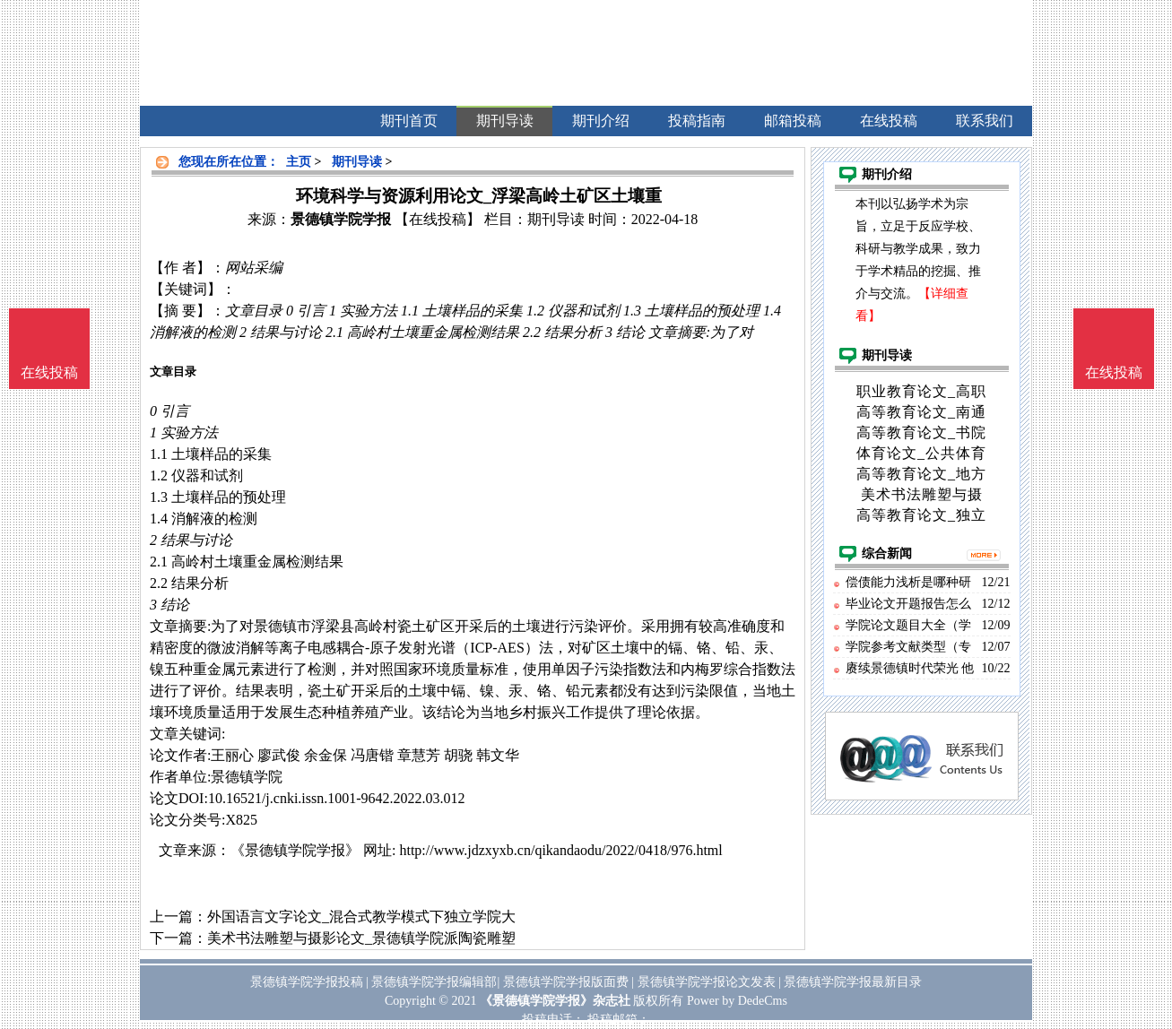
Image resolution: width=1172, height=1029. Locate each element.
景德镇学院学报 (341, 219)
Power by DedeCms (737, 1000)
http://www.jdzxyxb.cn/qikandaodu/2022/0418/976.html (560, 850)
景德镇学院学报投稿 (306, 982)
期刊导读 (357, 162)
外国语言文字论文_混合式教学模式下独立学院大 (361, 916)
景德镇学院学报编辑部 (434, 982)
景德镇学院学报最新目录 (853, 982)
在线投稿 (1113, 372)
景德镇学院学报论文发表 (707, 982)
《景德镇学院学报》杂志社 (555, 1000)
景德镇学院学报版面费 (566, 982)
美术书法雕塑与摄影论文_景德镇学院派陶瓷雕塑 (361, 938)
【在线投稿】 (438, 219)
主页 (298, 162)
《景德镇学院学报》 (295, 850)
